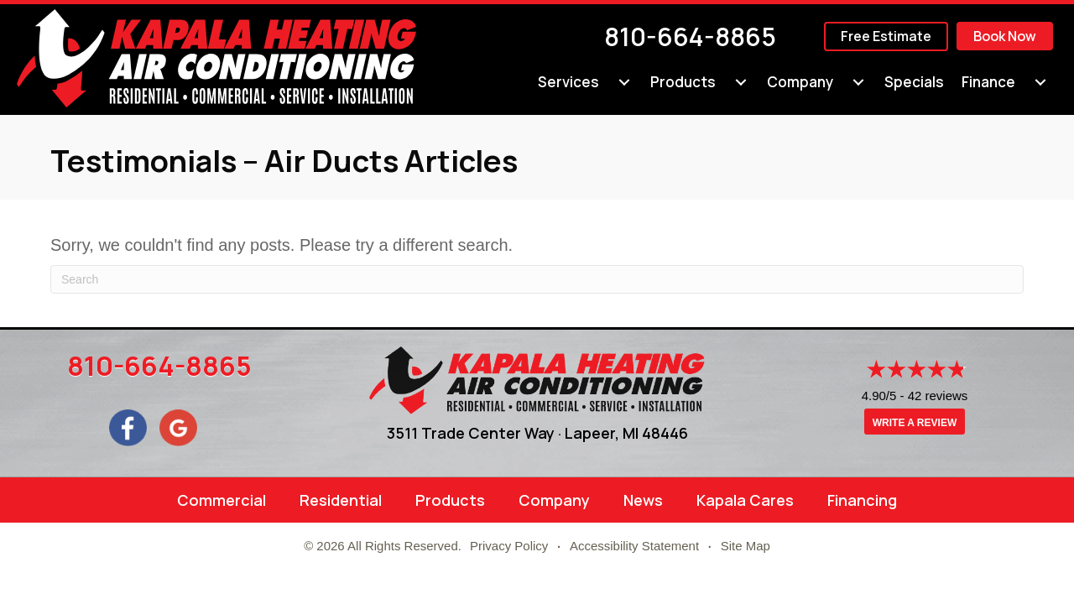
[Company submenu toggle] (858, 82)
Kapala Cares (745, 500)
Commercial (221, 500)
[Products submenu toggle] (741, 82)
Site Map (745, 546)
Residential (341, 500)
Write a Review (915, 423)
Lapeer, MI (602, 433)
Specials (914, 81)
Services (568, 81)
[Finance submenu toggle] (1040, 82)
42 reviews (938, 395)
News (643, 500)
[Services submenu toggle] (624, 82)
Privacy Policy (509, 546)
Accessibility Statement (634, 546)
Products (683, 81)
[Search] (537, 279)
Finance (988, 81)
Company (800, 81)
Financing (862, 500)
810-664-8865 (690, 36)
